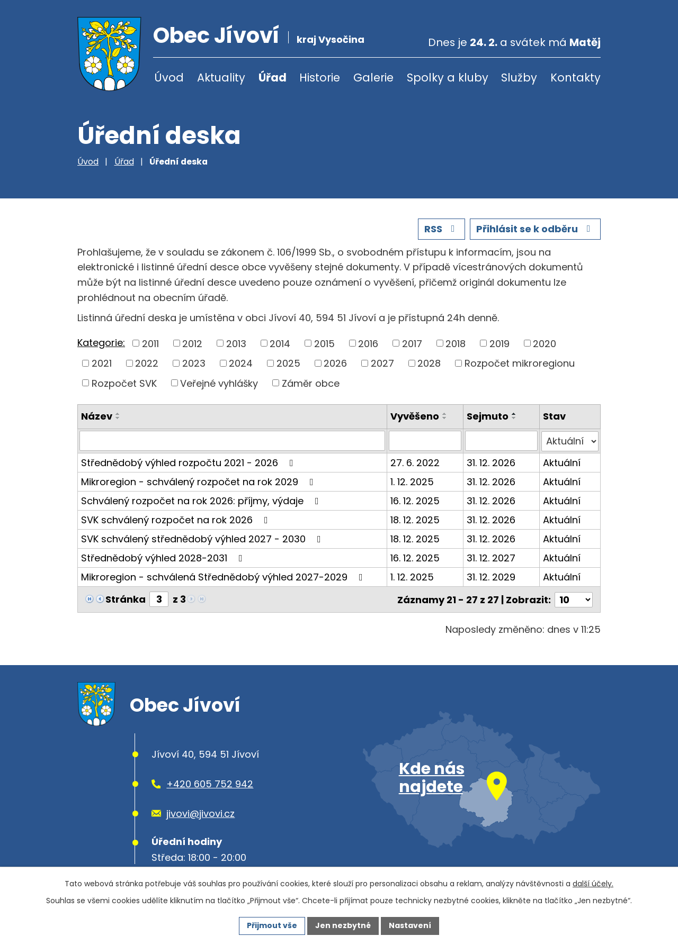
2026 (335, 363)
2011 (150, 343)
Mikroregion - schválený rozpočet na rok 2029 (199, 481)
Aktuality (221, 77)
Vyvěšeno (414, 416)
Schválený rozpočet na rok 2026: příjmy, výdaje (202, 500)
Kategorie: (101, 342)
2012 (192, 343)
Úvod (169, 77)
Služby (519, 77)
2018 (455, 343)
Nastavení (410, 925)
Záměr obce (311, 382)
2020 (544, 343)
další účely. (593, 883)
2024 (241, 363)
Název (96, 416)
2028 (429, 363)
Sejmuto (487, 416)
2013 (236, 343)
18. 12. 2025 (415, 519)
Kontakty (575, 77)
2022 (146, 363)
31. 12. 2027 (491, 557)
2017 (412, 343)
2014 (280, 343)
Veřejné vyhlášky (219, 382)
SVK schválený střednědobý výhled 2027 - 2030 (203, 538)
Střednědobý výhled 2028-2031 (164, 557)
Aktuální (562, 462)
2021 (102, 363)
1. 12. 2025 (412, 481)
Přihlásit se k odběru (535, 228)
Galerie (373, 77)
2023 (194, 363)
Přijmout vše (272, 925)
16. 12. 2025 (415, 500)
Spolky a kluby (447, 77)
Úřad (272, 77)
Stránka (125, 598)
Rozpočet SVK (124, 382)
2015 (324, 343)
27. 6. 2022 (415, 462)
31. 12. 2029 (491, 576)
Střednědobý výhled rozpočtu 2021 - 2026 (189, 462)
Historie (319, 77)
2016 (368, 343)
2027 (382, 363)
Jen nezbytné (343, 925)
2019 (499, 343)
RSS (441, 228)
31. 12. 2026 (491, 462)
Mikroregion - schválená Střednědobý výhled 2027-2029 (224, 576)
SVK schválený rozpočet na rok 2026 (176, 519)
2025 (288, 363)
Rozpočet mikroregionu (520, 363)
